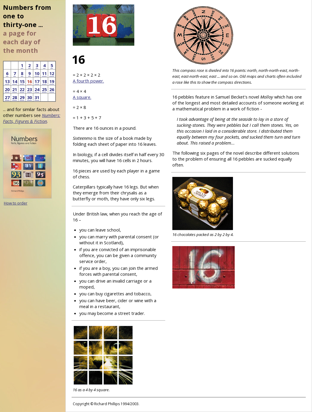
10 (36, 73)
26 (51, 89)
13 (7, 81)
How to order (15, 203)
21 (14, 89)
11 (44, 73)
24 (36, 89)
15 (22, 81)
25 (44, 89)
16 (29, 81)
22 (22, 89)
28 (14, 97)
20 (7, 89)
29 (22, 97)
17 (36, 81)
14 (14, 81)
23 (29, 89)
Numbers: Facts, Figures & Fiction (31, 118)
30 (29, 97)
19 (51, 81)
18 (44, 81)
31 (36, 97)
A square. (82, 97)
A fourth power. (88, 81)
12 (51, 73)
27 (7, 97)
